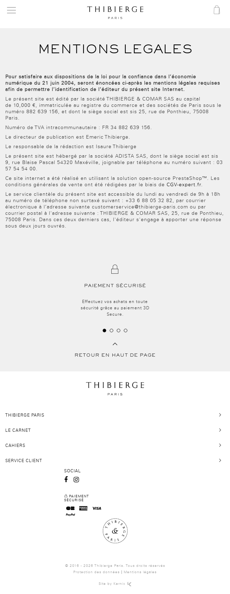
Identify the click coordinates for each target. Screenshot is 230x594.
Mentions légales (140, 572)
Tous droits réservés (145, 566)
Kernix (122, 584)
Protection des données (96, 572)
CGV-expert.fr (184, 184)
